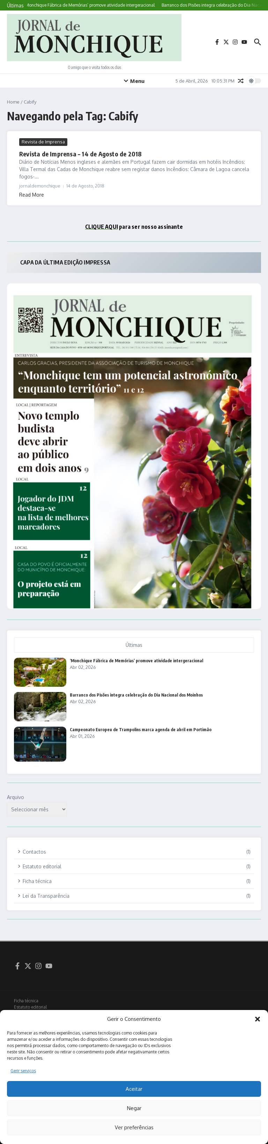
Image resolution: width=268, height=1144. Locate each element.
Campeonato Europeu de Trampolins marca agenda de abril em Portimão (140, 729)
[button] (257, 1019)
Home (13, 102)
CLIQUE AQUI (101, 226)
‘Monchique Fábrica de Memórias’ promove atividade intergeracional (136, 660)
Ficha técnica (26, 1000)
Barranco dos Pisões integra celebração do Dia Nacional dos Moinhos (136, 695)
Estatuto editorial (30, 1007)
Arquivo (15, 797)
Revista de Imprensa (43, 141)
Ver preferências (134, 1127)
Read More (31, 195)
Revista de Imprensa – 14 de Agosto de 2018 (80, 154)
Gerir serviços (23, 1070)
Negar (134, 1108)
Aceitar (134, 1089)
